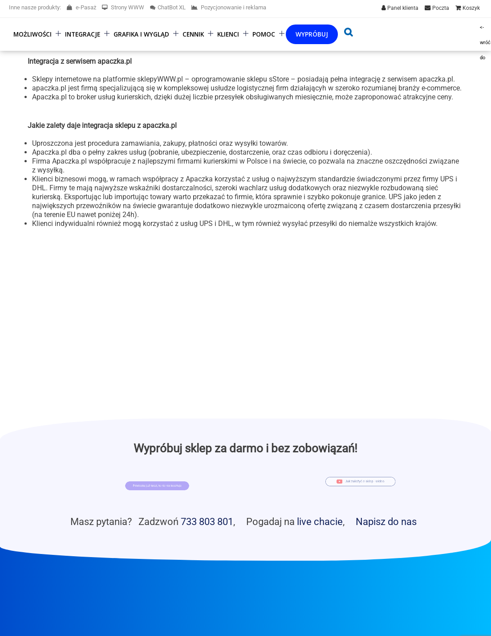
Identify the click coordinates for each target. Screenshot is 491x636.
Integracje (82, 34)
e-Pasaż (81, 7)
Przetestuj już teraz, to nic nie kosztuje (157, 485)
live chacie (320, 521)
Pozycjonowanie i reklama (228, 7)
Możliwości (32, 34)
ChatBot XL (168, 7)
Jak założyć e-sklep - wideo (366, 480)
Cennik (193, 34)
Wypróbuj (312, 34)
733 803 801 (207, 521)
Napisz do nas (386, 521)
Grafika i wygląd (141, 34)
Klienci (228, 34)
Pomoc (263, 34)
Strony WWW (123, 7)
